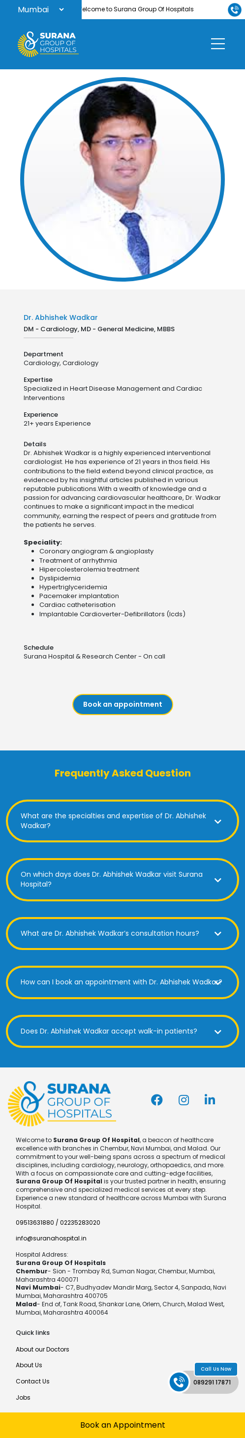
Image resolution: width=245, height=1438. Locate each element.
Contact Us (33, 1381)
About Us (29, 1365)
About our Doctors (42, 1349)
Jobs (23, 1397)
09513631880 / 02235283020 (58, 1222)
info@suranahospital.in (51, 1238)
